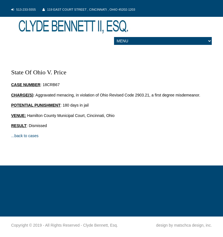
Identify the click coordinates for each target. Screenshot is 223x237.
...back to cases (24, 136)
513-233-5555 (26, 9)
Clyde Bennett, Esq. (100, 225)
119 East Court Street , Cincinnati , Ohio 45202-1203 (91, 9)
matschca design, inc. (193, 225)
